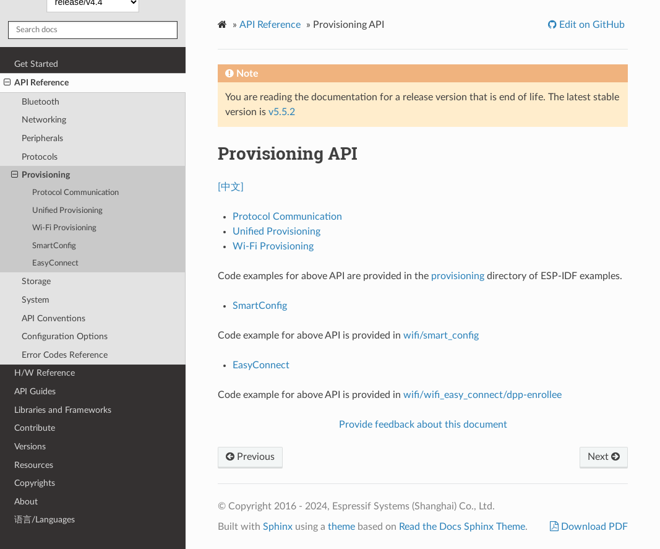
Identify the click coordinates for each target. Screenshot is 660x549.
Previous (250, 457)
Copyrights (34, 483)
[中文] (231, 187)
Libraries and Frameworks (62, 410)
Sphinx (278, 527)
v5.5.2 (281, 112)
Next (604, 457)
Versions (30, 446)
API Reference (36, 83)
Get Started (36, 64)
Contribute (34, 428)
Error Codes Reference (65, 355)
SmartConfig (54, 246)
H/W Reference (44, 373)
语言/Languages (44, 519)
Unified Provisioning (67, 211)
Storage (36, 281)
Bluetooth (40, 101)
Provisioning (40, 175)
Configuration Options (65, 336)
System (35, 300)
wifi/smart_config (441, 335)
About (26, 501)
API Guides (35, 391)
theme (341, 527)
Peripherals (42, 138)
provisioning (457, 276)
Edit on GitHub (591, 25)
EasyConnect (55, 263)
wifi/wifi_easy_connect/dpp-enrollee (482, 395)
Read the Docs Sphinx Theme (462, 527)
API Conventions (53, 318)
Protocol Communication (75, 193)
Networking (44, 119)
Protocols (40, 157)
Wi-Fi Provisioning (64, 228)
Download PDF (593, 527)
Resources (33, 465)
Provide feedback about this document (423, 425)
